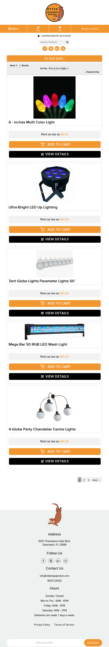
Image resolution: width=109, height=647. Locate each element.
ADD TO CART (55, 143)
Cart (60, 29)
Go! (66, 42)
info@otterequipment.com (54, 552)
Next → (97, 456)
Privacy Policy (42, 601)
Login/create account (54, 35)
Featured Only (91, 72)
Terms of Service (64, 601)
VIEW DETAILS (55, 151)
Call (38, 29)
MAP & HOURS (90, 29)
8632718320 (54, 557)
